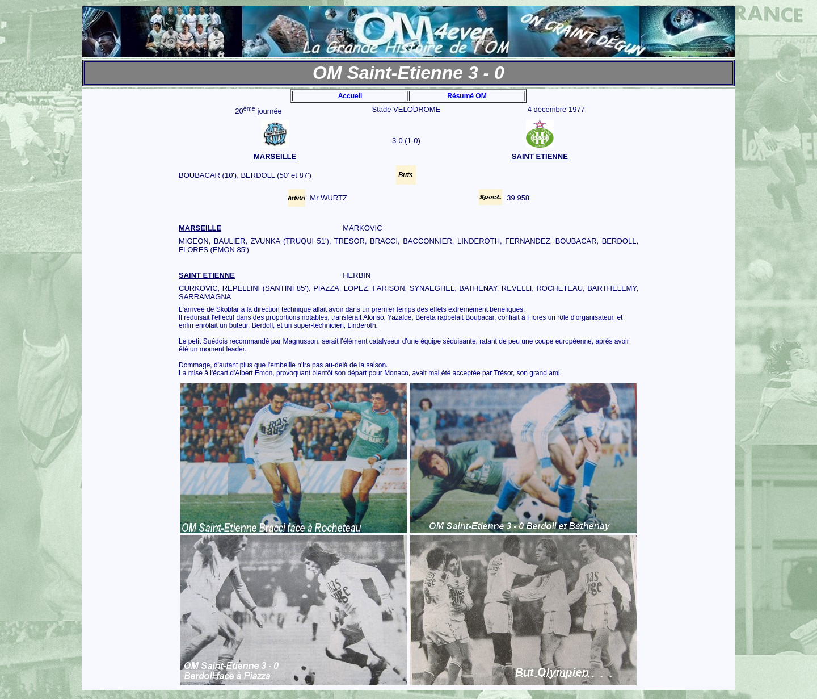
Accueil (350, 96)
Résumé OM (466, 96)
